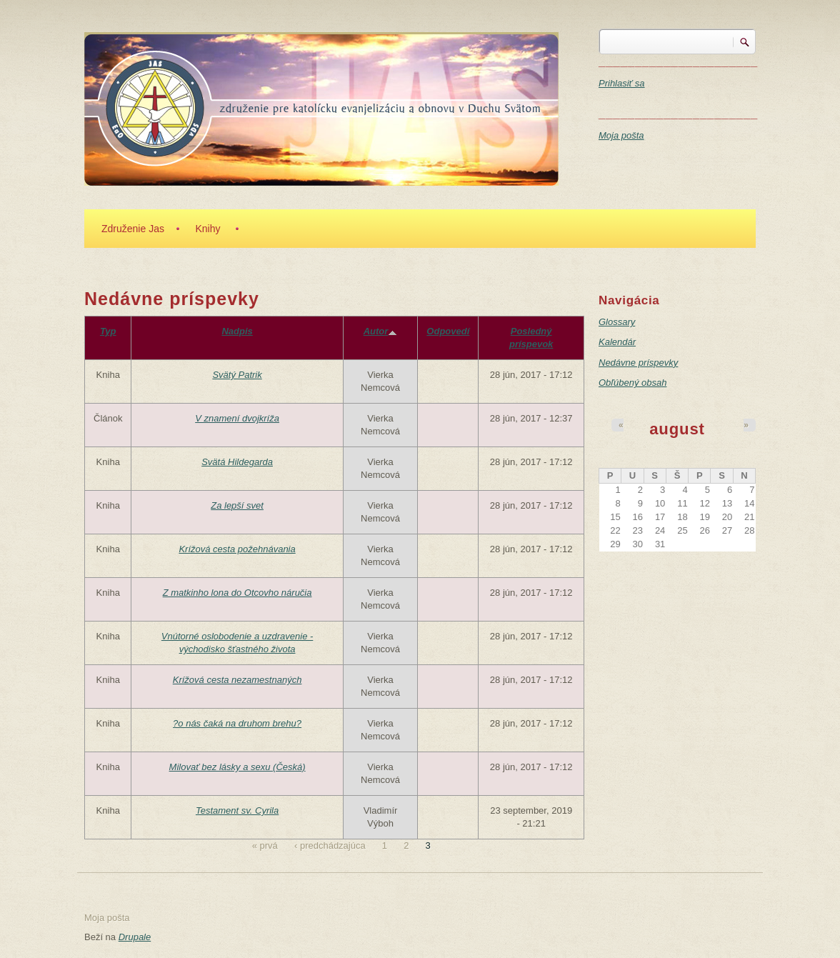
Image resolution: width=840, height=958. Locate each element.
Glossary (617, 321)
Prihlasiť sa (622, 83)
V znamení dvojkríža (237, 418)
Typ (108, 331)
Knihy (207, 228)
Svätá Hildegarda (237, 461)
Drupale (135, 937)
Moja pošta (621, 135)
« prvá (265, 845)
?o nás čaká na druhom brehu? (237, 723)
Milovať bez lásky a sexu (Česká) (237, 767)
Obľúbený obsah (632, 382)
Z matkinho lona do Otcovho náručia (237, 592)
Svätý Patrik (236, 374)
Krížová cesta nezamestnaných (237, 679)
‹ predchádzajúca (330, 845)
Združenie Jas (132, 228)
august (677, 429)
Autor (381, 331)
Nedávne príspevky (638, 362)
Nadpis (236, 331)
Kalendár (617, 341)
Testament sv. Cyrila (237, 810)
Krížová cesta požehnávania (237, 549)
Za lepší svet (237, 505)
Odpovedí (447, 331)
